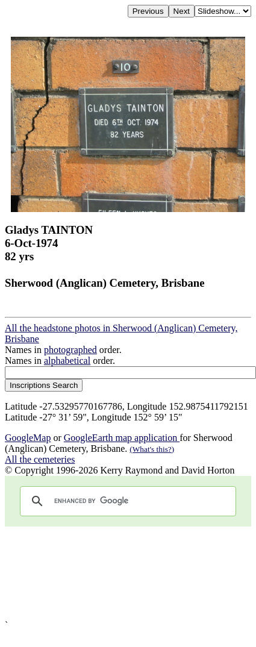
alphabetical (67, 360)
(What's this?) (152, 449)
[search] (126, 501)
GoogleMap (28, 438)
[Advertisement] (117, 573)
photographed (70, 350)
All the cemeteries (40, 459)
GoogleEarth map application (122, 438)
